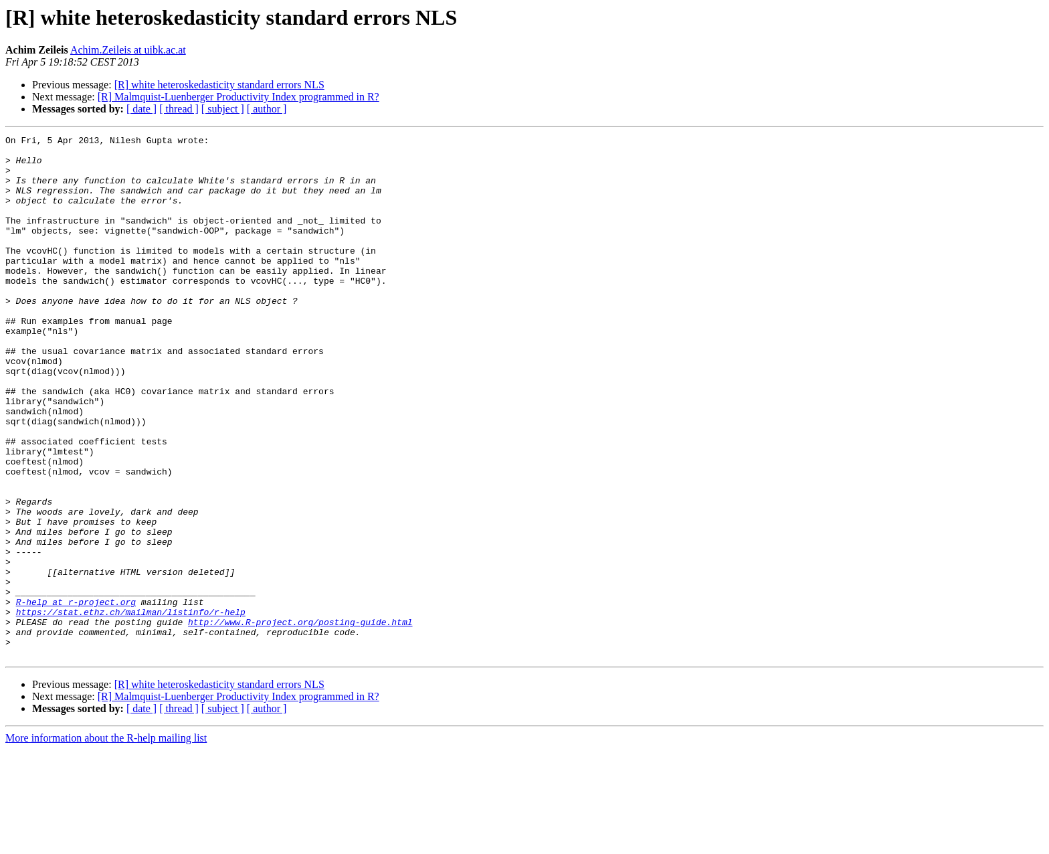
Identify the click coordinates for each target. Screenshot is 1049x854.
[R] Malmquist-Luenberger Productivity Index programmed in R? (238, 96)
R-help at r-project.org (76, 696)
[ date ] (141, 108)
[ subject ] (222, 108)
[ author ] (267, 108)
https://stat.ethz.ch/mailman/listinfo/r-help (131, 708)
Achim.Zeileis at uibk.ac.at (128, 50)
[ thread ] (179, 108)
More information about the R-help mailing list (106, 842)
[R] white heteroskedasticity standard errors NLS (219, 84)
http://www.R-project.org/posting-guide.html (300, 720)
